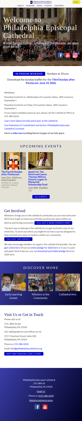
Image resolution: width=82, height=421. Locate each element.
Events (48, 6)
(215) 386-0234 (46, 395)
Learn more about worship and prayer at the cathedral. (31, 120)
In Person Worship (29, 73)
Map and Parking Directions (24, 354)
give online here (12, 247)
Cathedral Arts (67, 294)
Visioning (59, 6)
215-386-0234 (21, 344)
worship (30, 6)
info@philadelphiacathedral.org (26, 348)
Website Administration (41, 400)
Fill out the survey (18, 239)
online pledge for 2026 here (44, 247)
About (20, 6)
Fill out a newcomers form (53, 223)
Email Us (41, 391)
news (39, 6)
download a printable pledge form (54, 251)
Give (76, 2)
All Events (41, 197)
